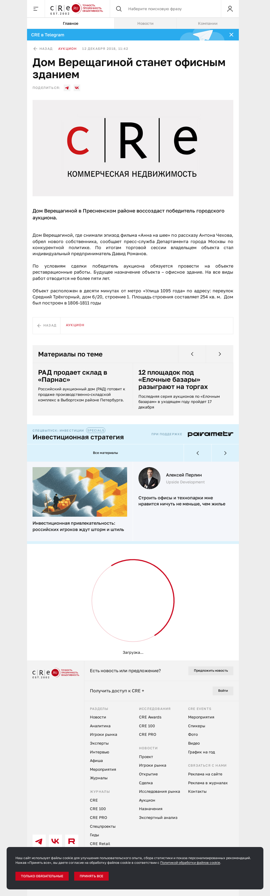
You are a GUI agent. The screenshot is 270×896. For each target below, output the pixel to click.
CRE (94, 800)
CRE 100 (98, 809)
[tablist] (133, 23)
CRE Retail (100, 843)
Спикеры (196, 725)
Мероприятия (103, 769)
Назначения (150, 809)
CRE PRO (98, 817)
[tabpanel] (133, 345)
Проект (146, 756)
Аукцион (67, 49)
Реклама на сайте (205, 774)
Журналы (99, 778)
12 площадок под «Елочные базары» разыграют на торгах (173, 379)
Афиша (96, 760)
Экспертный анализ (158, 817)
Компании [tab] (206, 23)
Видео (194, 743)
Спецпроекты (103, 826)
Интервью (99, 752)
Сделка (146, 782)
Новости (98, 717)
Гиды (94, 835)
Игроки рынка (103, 734)
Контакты (197, 791)
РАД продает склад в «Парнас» (72, 376)
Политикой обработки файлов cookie (190, 862)
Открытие (148, 774)
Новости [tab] (142, 23)
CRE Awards (150, 717)
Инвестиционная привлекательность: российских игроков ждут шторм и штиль (78, 526)
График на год (201, 752)
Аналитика (100, 725)
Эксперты (99, 743)
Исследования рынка (159, 791)
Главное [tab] (68, 23)
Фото (193, 734)
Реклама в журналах (208, 782)
